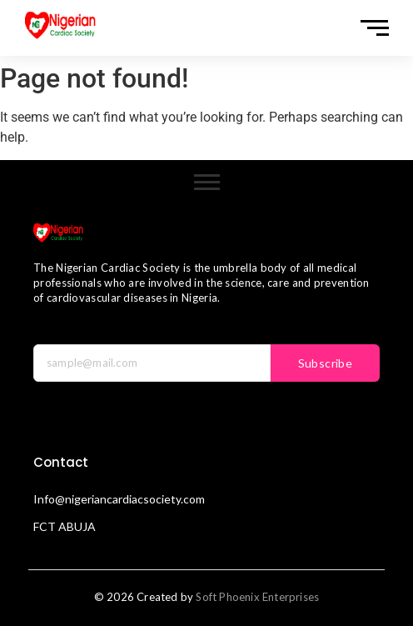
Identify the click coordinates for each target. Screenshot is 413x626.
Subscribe (325, 363)
